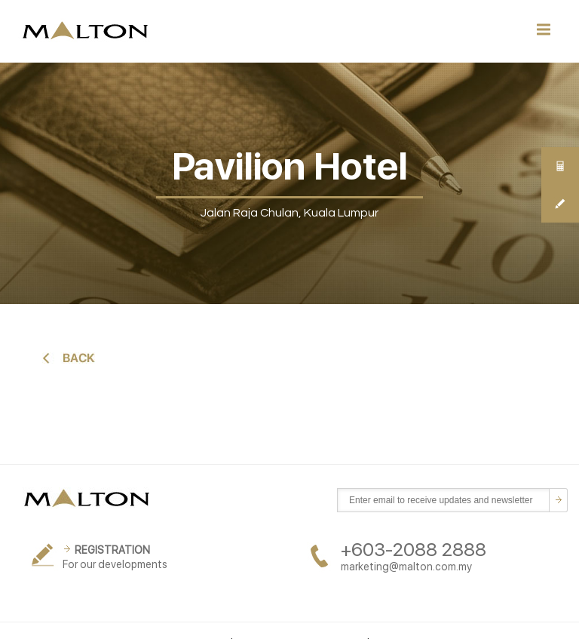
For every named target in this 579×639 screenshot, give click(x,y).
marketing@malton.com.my (406, 567)
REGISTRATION (112, 550)
